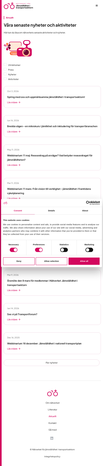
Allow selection (51, 261)
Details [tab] (51, 210)
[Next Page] (51, 362)
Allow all (84, 261)
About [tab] (85, 210)
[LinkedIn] (52, 438)
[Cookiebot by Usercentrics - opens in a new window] (88, 203)
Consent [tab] (18, 210)
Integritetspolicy (52, 456)
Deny (18, 261)
